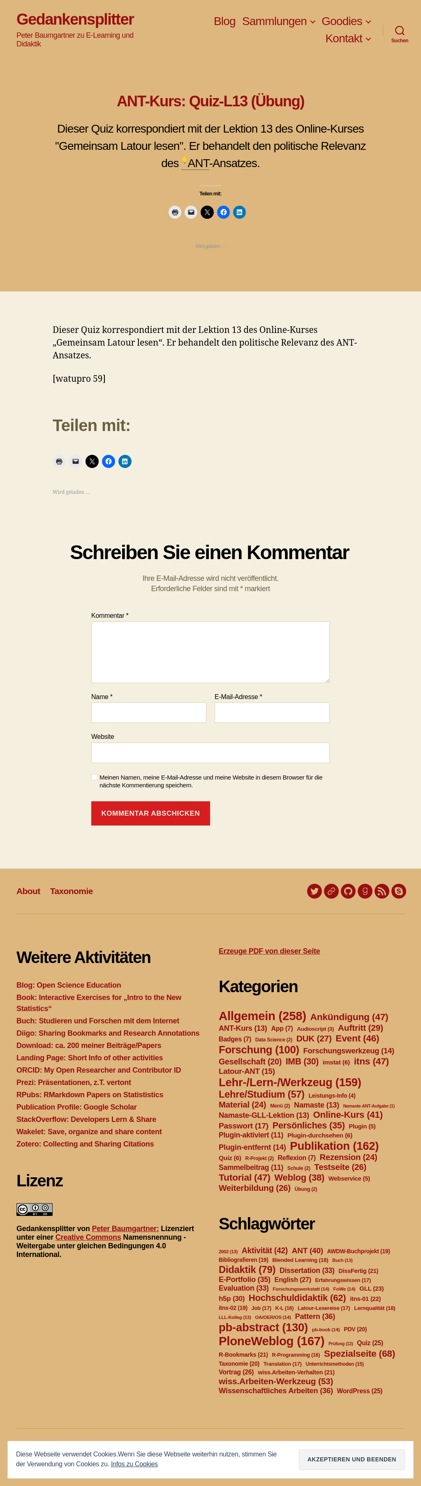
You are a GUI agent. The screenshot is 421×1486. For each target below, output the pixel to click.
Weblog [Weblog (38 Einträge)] (299, 1177)
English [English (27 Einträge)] (293, 1279)
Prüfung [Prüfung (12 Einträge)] (340, 1343)
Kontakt (343, 38)
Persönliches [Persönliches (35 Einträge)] (309, 1125)
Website (102, 736)
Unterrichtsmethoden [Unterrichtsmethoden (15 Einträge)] (334, 1364)
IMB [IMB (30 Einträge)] (302, 1061)
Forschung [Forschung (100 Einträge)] (259, 1049)
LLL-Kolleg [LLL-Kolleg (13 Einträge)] (235, 1317)
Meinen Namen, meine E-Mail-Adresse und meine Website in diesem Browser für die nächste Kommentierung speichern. (210, 781)
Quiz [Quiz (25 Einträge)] (370, 1342)
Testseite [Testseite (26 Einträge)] (340, 1167)
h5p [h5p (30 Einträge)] (232, 1299)
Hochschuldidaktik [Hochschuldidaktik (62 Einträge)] (297, 1298)
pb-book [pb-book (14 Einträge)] (326, 1329)
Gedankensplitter (75, 19)
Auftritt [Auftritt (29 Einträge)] (360, 1027)
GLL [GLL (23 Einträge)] (371, 1288)
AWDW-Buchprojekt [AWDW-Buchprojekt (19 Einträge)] (358, 1251)
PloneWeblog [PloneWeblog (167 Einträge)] (271, 1341)
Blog (225, 21)
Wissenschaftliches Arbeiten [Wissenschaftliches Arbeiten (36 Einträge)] (276, 1390)
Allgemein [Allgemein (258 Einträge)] (262, 1016)
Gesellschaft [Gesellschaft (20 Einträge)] (250, 1061)
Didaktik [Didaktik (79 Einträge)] (247, 1269)
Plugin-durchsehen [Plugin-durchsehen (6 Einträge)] (319, 1135)
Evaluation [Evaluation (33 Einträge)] (244, 1288)
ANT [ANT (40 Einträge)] (307, 1250)
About (28, 891)
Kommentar (109, 615)
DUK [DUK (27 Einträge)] (314, 1038)
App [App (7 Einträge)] (282, 1028)
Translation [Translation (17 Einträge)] (283, 1364)
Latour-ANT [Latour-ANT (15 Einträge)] (247, 1071)
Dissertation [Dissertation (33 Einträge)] (307, 1270)
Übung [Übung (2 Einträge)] (306, 1189)
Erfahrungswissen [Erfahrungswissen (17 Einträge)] (343, 1280)
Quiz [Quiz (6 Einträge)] (230, 1157)
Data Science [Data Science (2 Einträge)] (273, 1040)
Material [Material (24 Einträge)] (242, 1104)
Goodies (342, 21)
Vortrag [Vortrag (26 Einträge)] (236, 1372)
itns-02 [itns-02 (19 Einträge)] (233, 1308)
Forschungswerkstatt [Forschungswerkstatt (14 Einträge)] (301, 1289)
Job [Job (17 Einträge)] (261, 1308)
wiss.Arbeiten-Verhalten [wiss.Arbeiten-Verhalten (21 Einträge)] (296, 1372)
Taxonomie (71, 891)
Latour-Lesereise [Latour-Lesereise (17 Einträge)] (324, 1308)
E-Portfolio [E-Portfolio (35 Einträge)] (245, 1279)
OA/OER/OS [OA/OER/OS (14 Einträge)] (273, 1317)
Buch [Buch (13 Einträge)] (342, 1260)
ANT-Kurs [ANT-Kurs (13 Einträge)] (243, 1028)
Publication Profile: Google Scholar (76, 1107)
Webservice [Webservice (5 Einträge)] (349, 1178)
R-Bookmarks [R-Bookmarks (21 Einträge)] (243, 1354)
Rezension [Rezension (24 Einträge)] (348, 1157)
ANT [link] (198, 163)
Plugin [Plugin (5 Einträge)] (362, 1126)
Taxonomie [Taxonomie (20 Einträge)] (239, 1363)
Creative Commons (88, 1237)
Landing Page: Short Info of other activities (89, 1058)
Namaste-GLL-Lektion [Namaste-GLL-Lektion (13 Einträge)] (264, 1115)
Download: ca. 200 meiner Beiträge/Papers (88, 1045)
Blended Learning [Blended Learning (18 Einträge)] (300, 1260)
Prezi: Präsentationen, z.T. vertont (73, 1082)
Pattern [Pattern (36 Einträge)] (315, 1316)
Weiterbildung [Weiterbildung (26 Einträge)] (255, 1187)
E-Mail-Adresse (238, 696)
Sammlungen (274, 21)
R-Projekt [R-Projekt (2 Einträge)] (259, 1158)
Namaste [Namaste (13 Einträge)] (316, 1105)
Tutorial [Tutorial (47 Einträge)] (245, 1177)
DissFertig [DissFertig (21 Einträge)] (358, 1271)
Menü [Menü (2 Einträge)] (280, 1106)
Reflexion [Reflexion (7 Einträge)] (297, 1157)
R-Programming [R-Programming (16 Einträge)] (296, 1355)
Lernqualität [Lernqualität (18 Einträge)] (374, 1308)
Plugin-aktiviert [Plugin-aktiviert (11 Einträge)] (251, 1135)
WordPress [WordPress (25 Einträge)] (360, 1390)
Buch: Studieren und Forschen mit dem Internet (97, 1021)
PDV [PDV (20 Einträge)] (355, 1329)
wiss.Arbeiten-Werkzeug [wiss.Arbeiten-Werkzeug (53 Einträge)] (276, 1381)
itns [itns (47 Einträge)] (371, 1061)
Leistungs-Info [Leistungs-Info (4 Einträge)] (331, 1095)
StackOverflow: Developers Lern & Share (86, 1119)
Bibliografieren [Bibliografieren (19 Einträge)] (243, 1260)
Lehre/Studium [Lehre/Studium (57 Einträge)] (262, 1094)
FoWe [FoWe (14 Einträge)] (344, 1289)
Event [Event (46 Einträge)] (357, 1038)
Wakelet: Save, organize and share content (89, 1132)
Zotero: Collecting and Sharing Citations (85, 1144)
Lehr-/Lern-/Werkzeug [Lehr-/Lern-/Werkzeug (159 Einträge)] (290, 1082)
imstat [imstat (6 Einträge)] (336, 1062)
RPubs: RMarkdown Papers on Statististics (89, 1095)
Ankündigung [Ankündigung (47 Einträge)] (349, 1016)
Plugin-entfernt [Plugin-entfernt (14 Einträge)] (252, 1147)
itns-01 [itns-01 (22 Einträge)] (365, 1299)
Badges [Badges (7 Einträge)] (235, 1039)
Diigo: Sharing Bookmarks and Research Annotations (107, 1033)
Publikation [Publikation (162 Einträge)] (334, 1146)
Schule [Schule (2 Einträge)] (298, 1168)
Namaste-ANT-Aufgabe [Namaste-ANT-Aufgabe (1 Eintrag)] (369, 1105)
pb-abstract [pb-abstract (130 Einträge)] (263, 1327)
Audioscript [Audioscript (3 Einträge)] (315, 1029)
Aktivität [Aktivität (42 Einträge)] (265, 1250)
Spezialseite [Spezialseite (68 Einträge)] (359, 1353)
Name (102, 696)
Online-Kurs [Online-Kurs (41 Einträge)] (347, 1115)
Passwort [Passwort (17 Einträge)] (243, 1125)
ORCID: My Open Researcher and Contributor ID (98, 1070)
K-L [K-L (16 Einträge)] (284, 1308)
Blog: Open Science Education (68, 985)
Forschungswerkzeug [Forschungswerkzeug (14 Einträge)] (348, 1050)
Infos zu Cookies (134, 1464)
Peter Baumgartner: (125, 1229)
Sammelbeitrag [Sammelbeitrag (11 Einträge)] (251, 1167)
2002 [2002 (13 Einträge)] (228, 1251)
